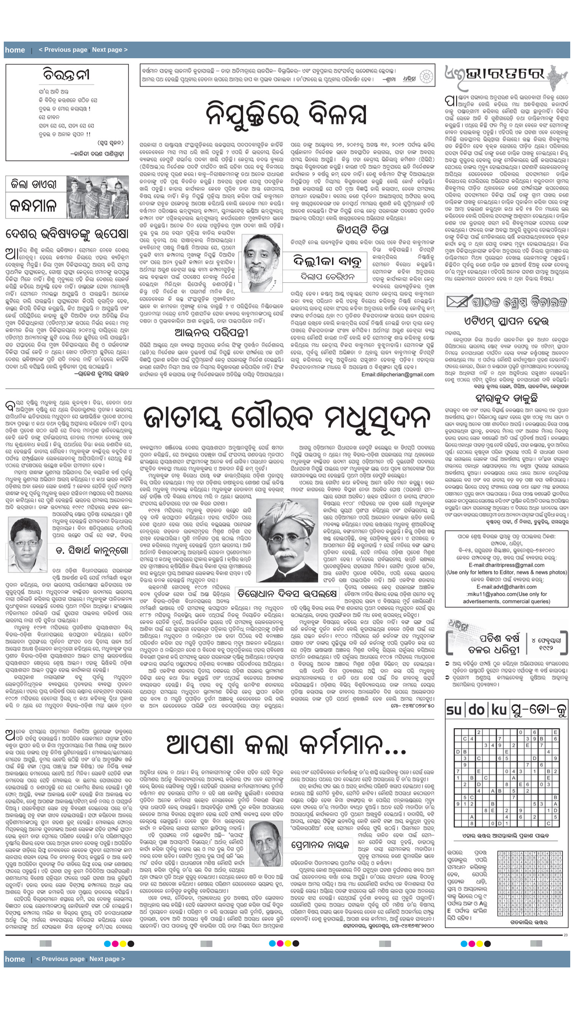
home (15, 50)
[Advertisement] (141, 21)
